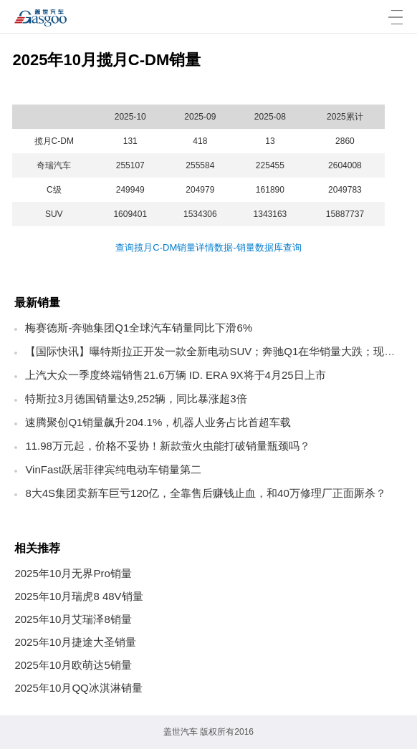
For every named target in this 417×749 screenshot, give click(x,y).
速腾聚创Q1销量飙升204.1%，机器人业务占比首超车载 (158, 422)
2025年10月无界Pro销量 (72, 573)
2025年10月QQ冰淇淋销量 (78, 688)
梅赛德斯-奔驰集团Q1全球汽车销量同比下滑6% (138, 328)
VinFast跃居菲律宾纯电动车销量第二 (113, 469)
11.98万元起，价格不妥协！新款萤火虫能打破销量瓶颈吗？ (167, 446)
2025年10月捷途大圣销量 (75, 642)
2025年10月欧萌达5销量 (72, 665)
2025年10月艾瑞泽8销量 (72, 619)
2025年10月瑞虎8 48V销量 (78, 596)
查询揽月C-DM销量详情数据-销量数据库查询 (208, 247)
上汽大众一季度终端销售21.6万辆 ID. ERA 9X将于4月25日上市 (175, 375)
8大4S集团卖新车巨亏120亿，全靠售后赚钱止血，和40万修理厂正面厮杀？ (205, 493)
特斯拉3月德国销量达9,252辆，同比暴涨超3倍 (135, 398)
